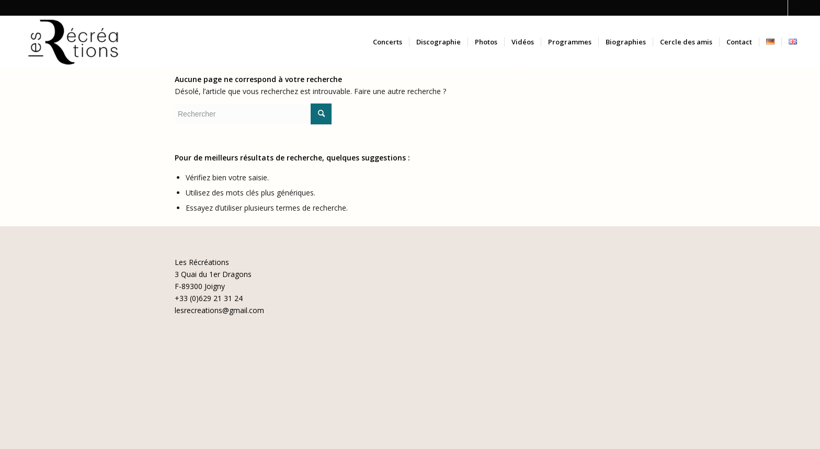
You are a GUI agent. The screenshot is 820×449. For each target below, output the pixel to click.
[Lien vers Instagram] (796, 8)
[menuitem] (387, 42)
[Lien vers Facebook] (780, 8)
